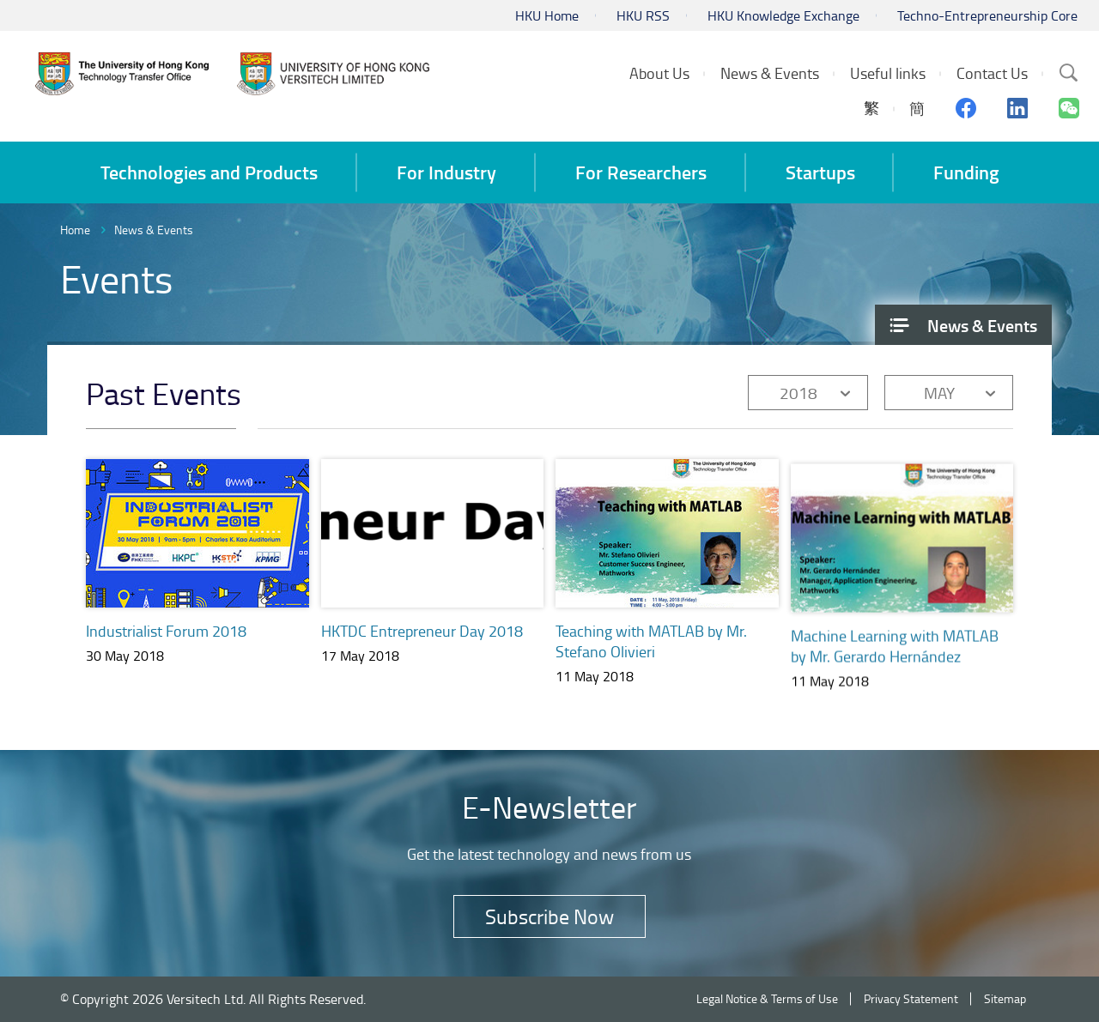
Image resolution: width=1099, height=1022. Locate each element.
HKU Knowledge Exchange (783, 15)
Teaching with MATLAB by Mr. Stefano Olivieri (651, 643)
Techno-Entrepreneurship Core (987, 15)
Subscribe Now (549, 916)
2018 (798, 392)
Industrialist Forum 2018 (166, 630)
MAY (939, 392)
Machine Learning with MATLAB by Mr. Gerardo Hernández (895, 658)
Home (75, 229)
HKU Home (547, 15)
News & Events (153, 229)
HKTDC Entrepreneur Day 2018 (422, 630)
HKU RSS (643, 15)
